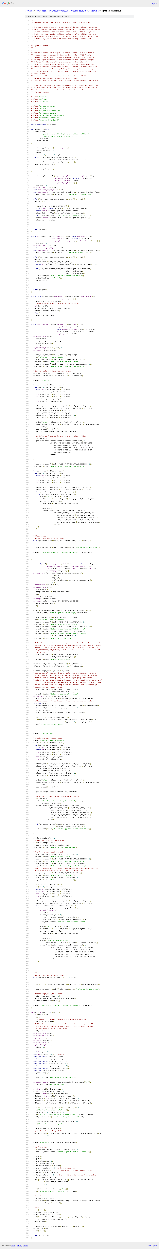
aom (37, 10)
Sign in (154, 3)
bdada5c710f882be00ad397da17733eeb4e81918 (64, 10)
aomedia (29, 10)
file (70, 16)
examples (95, 10)
